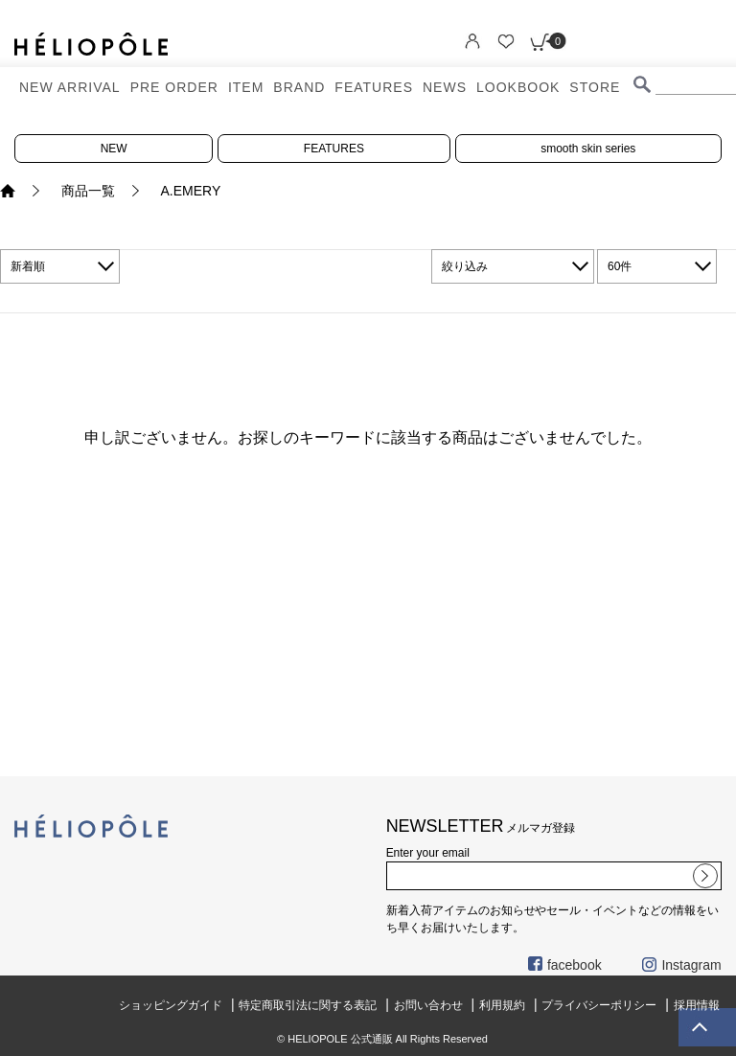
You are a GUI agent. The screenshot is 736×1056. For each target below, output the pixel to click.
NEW (114, 148)
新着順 (28, 266)
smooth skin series (587, 148)
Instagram (681, 965)
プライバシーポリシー (598, 1005)
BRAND (299, 87)
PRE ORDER (174, 87)
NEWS (445, 87)
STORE (594, 87)
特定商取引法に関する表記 (308, 1005)
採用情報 (697, 1005)
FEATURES (373, 87)
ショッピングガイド (170, 1005)
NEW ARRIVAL (70, 87)
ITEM (246, 87)
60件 (620, 266)
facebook (565, 965)
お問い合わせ (428, 1005)
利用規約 (502, 1005)
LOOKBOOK (518, 87)
